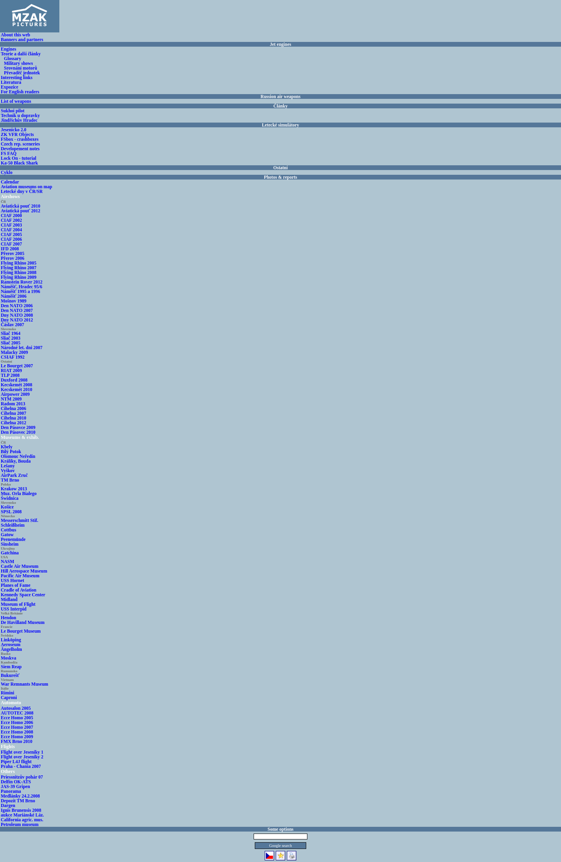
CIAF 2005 (11, 234)
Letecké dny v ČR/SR (22, 191)
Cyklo (6, 172)
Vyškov (8, 470)
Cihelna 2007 (13, 413)
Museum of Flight (18, 604)
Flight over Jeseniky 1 (22, 752)
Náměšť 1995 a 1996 (20, 291)
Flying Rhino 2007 (18, 267)
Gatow (7, 534)
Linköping (11, 639)
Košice (7, 507)
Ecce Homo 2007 (17, 727)
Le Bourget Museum (21, 631)
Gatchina (10, 552)
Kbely (6, 446)
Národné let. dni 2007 (21, 347)
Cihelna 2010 (13, 418)
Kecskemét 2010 (16, 389)
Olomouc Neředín (18, 456)
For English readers (20, 91)
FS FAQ (9, 153)
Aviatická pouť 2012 (20, 210)
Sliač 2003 (11, 338)
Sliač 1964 (11, 333)
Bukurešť (10, 675)
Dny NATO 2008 (17, 315)
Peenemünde (13, 539)
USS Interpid (14, 609)
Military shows (18, 63)
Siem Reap (11, 666)
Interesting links (16, 77)
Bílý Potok (11, 451)
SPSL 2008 (11, 511)
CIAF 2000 (11, 215)
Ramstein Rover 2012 (21, 282)
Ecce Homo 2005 (17, 717)
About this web (15, 34)
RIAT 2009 (11, 370)
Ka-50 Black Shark (19, 163)
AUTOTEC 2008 (17, 713)
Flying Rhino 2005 (18, 263)
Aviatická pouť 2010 (20, 206)
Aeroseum (11, 644)
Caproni (9, 697)
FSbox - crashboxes (19, 139)
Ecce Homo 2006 (17, 722)
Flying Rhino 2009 (18, 277)
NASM (7, 561)
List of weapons (16, 101)
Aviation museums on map (26, 186)
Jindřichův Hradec (19, 120)
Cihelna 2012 (13, 422)
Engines (8, 49)
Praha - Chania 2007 (21, 766)
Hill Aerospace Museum (24, 571)
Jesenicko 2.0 (14, 129)
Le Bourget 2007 (17, 365)
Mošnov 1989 (14, 301)
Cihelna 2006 (13, 408)
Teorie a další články (21, 53)
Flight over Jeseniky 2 (22, 756)
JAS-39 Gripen (15, 786)
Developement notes (20, 148)
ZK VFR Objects (17, 134)
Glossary (12, 58)
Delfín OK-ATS (16, 781)
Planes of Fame (15, 585)
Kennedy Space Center (23, 594)
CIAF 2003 (11, 225)
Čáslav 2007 (12, 324)
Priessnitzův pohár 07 (22, 777)
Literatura (11, 82)
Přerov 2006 (13, 258)
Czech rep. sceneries (20, 144)
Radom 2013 (13, 403)
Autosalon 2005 (16, 708)
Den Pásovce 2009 (18, 427)
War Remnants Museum (24, 684)
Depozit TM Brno (18, 800)
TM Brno (10, 480)
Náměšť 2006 (14, 296)
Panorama (11, 791)
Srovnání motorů (20, 68)
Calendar (10, 182)
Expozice (9, 87)
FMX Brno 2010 (16, 741)
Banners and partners (22, 39)
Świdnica (10, 498)
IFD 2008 (10, 248)
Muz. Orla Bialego (18, 493)
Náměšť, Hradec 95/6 (21, 286)
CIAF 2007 (11, 244)
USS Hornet (12, 580)
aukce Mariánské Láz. (22, 815)
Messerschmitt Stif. (19, 520)
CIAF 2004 (11, 229)
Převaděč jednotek (22, 72)
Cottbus (8, 529)
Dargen (8, 805)
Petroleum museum (19, 824)
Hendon (8, 617)
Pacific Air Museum (20, 575)
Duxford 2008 (14, 380)
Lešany (8, 465)
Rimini (7, 692)
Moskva (8, 658)
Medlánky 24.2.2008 (20, 796)
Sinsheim (10, 544)
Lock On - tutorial (18, 158)
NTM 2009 (11, 399)
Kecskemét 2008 (16, 384)
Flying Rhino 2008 (18, 272)
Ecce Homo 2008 (17, 732)
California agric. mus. (22, 819)
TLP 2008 (10, 375)
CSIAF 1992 (13, 357)
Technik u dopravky (20, 115)
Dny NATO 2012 (17, 320)
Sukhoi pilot (13, 110)
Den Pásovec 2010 (18, 432)
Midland (9, 599)
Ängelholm (11, 649)
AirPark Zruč (14, 475)
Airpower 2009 (15, 394)
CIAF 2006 (11, 239)
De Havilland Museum (23, 622)
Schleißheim (13, 525)
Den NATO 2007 (17, 310)
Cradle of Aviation (18, 590)
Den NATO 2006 (17, 305)
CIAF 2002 (11, 220)
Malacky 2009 (14, 352)
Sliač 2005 (11, 342)
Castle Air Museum (19, 566)
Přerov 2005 (13, 253)
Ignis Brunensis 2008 (21, 810)
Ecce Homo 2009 (17, 736)
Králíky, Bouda (15, 461)
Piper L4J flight (16, 761)
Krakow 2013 (14, 488)
